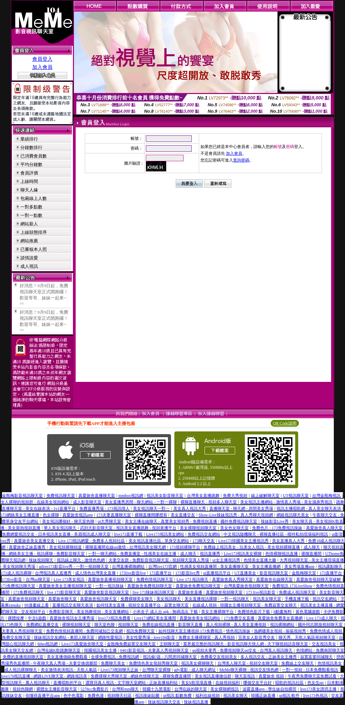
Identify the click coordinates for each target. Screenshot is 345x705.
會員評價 (29, 172)
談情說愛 (29, 257)
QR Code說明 (284, 423)
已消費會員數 (33, 156)
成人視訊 (29, 266)
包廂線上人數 (33, 198)
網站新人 (29, 223)
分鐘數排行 (31, 147)
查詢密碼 (241, 160)
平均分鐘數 (31, 164)
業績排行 (29, 139)
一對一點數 (31, 215)
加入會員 (42, 67)
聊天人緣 (29, 189)
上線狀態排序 (33, 232)
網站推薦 (29, 240)
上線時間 (29, 181)
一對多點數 (31, 206)
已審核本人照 (33, 249)
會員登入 (42, 59)
